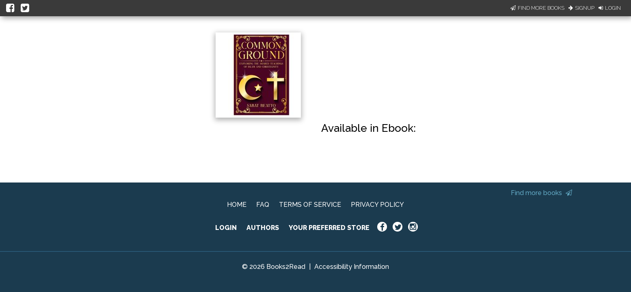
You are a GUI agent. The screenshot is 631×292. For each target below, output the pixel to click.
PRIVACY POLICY (377, 204)
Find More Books (537, 8)
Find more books (541, 193)
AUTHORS (262, 228)
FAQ (262, 204)
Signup (581, 8)
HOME (236, 204)
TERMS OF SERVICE (310, 204)
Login (610, 8)
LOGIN (226, 228)
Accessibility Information (351, 267)
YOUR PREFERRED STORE (329, 228)
